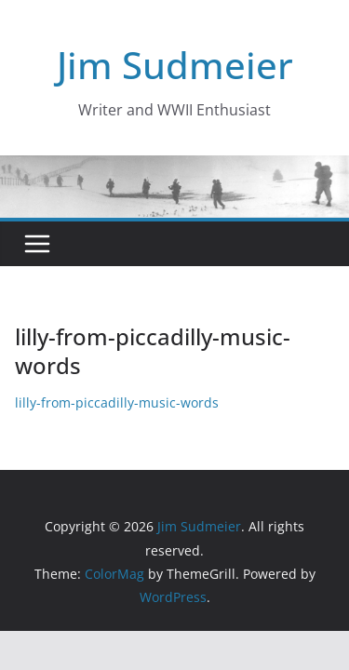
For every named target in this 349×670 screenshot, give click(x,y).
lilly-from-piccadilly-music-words (117, 402)
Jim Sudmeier (175, 64)
